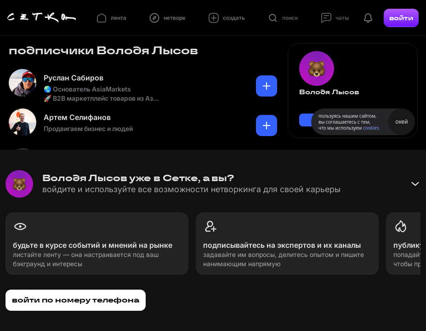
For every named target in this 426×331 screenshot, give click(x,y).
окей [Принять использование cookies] (401, 122)
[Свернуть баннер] (414, 183)
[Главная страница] (41, 17)
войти (401, 18)
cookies (371, 128)
